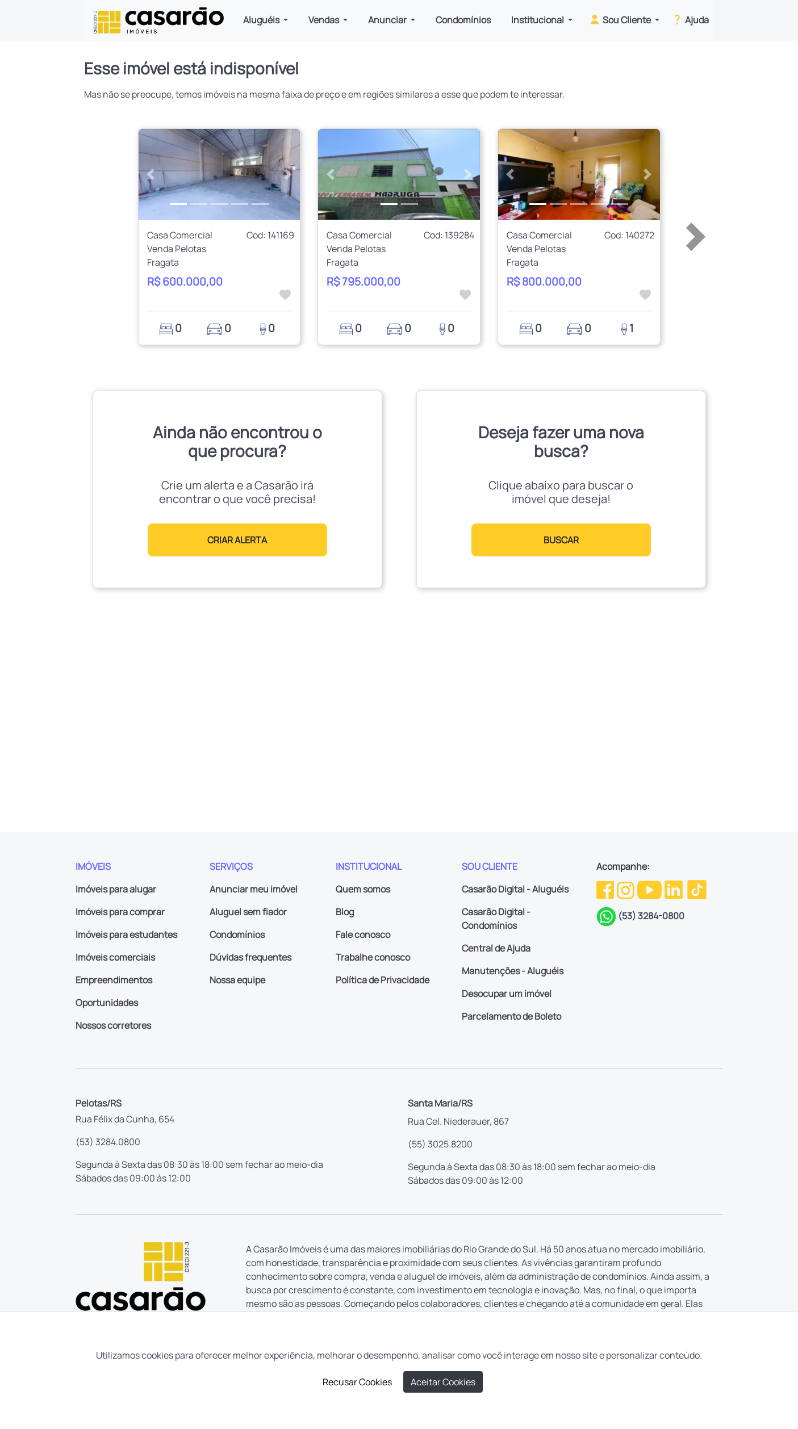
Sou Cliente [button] (620, 19)
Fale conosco (363, 934)
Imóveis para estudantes (126, 934)
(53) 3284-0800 (651, 916)
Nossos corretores (113, 1025)
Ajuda (690, 19)
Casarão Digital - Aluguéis (515, 889)
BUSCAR (561, 540)
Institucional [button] (538, 20)
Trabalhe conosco (373, 957)
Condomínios (463, 20)
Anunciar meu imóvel (254, 889)
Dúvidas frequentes (250, 957)
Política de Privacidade (382, 980)
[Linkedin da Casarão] (674, 889)
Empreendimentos (114, 980)
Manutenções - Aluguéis (512, 971)
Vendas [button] (324, 20)
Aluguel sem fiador (248, 912)
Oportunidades (107, 1002)
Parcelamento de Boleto (511, 1016)
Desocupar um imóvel (507, 993)
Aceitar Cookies (443, 1382)
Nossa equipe (237, 980)
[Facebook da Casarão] (606, 889)
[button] (151, 174)
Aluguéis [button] (262, 20)
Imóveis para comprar (120, 912)
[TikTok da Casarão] (697, 889)
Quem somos (363, 889)
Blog (345, 912)
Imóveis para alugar (116, 889)
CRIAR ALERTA (237, 540)
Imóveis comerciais (115, 957)
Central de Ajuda (496, 948)
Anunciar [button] (388, 20)
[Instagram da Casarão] (626, 889)
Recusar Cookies (357, 1382)
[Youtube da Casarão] (650, 889)
